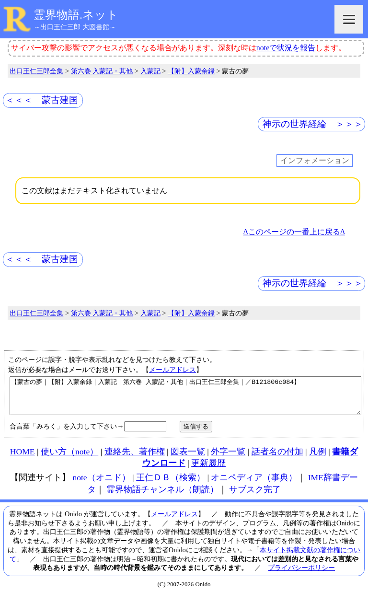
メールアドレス (172, 369)
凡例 (317, 459)
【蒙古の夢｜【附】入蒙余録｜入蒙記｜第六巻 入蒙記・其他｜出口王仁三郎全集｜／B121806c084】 (185, 399)
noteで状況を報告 (286, 48)
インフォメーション (314, 161)
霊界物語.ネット (76, 15)
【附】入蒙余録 (191, 71)
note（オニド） (101, 484)
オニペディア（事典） (254, 484)
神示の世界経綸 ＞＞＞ (313, 124)
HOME (22, 459)
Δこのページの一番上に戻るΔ (294, 232)
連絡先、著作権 (134, 459)
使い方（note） (69, 459)
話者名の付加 (277, 459)
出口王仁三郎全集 (36, 71)
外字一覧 (228, 459)
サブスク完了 (255, 496)
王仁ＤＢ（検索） (170, 484)
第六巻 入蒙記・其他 (102, 71)
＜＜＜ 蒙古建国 (41, 100)
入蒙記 (150, 71)
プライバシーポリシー (301, 575)
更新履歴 (208, 470)
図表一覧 (188, 459)
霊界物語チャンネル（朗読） (162, 496)
